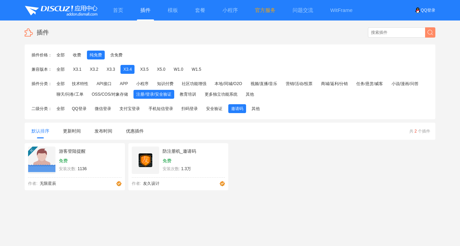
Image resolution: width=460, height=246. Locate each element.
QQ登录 (425, 10)
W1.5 (196, 69)
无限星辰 (48, 183)
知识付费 (165, 83)
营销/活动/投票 (299, 83)
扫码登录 (189, 108)
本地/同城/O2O (228, 83)
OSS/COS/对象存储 (110, 94)
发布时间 (103, 131)
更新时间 (72, 131)
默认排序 (40, 133)
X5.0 (161, 69)
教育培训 (188, 94)
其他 (250, 94)
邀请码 (237, 108)
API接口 (104, 83)
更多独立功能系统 (221, 94)
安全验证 (214, 108)
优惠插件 (135, 131)
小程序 (142, 83)
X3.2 (94, 69)
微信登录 (103, 108)
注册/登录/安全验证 (153, 94)
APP (124, 83)
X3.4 (127, 69)
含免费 (116, 55)
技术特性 (80, 83)
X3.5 (144, 69)
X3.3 (110, 69)
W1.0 (178, 69)
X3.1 (77, 69)
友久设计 (151, 183)
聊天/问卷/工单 (70, 94)
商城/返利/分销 (334, 83)
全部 (60, 55)
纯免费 (96, 55)
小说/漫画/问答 (405, 83)
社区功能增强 (194, 83)
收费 (77, 55)
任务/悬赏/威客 (369, 83)
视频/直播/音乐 (264, 83)
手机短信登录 (161, 108)
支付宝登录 (129, 108)
